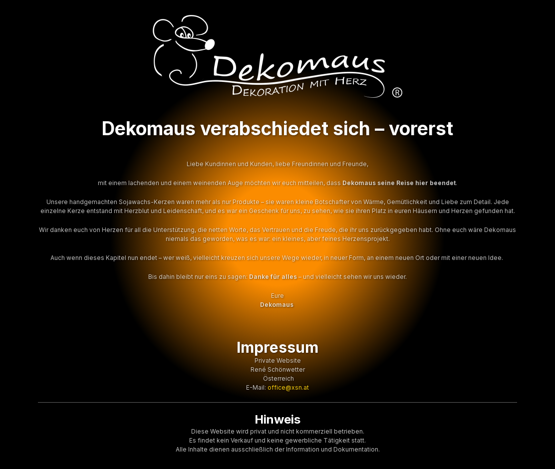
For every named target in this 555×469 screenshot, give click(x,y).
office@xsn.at (288, 387)
